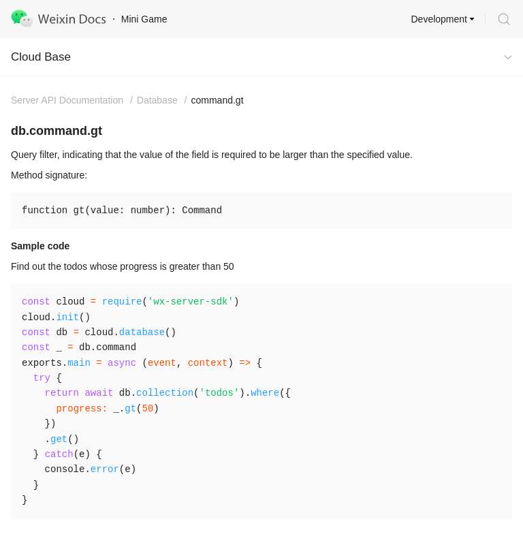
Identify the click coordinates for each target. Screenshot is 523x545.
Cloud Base (41, 56)
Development (439, 19)
